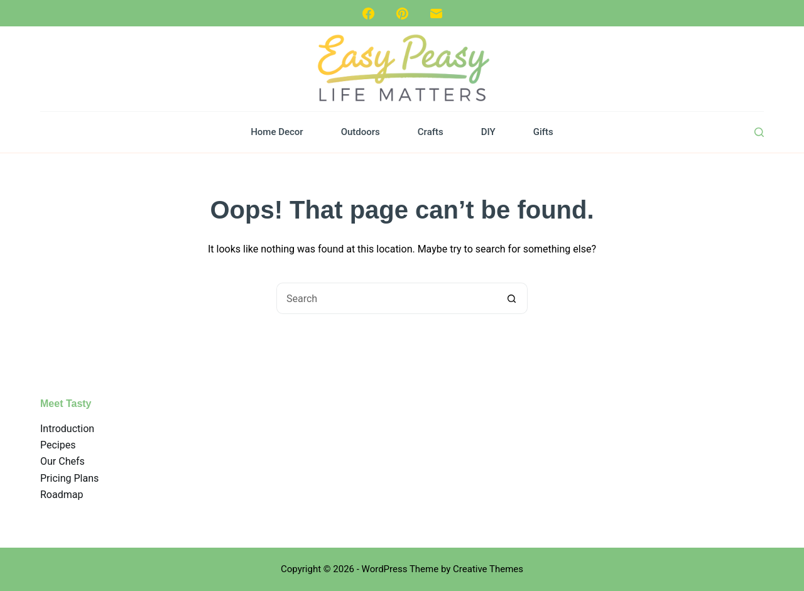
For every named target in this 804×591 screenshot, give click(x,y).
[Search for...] (386, 298)
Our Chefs (62, 461)
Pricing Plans (69, 478)
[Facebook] (368, 13)
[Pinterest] (402, 13)
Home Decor (277, 132)
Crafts (430, 132)
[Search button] (512, 298)
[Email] (436, 13)
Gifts (543, 132)
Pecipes (57, 445)
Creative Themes (488, 569)
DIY (488, 132)
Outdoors (360, 132)
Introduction (67, 429)
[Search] (759, 132)
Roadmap (61, 495)
